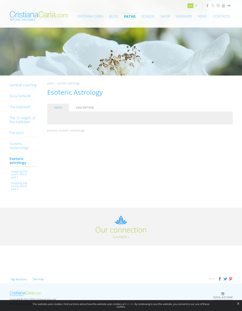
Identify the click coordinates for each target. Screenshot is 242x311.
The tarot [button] (16, 132)
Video (58, 107)
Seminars (184, 16)
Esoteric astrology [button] (17, 160)
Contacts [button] (221, 16)
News (202, 16)
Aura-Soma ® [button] (20, 96)
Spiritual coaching (23, 85)
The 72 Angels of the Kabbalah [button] (22, 120)
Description (85, 107)
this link (129, 304)
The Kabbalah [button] (19, 107)
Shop (165, 16)
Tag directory (18, 279)
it (196, 6)
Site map (38, 279)
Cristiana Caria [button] (90, 16)
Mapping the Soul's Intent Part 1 (19, 174)
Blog (113, 16)
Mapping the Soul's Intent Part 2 (19, 186)
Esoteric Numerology (71, 130)
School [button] (148, 16)
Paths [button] (129, 16)
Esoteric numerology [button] (18, 145)
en (190, 6)
